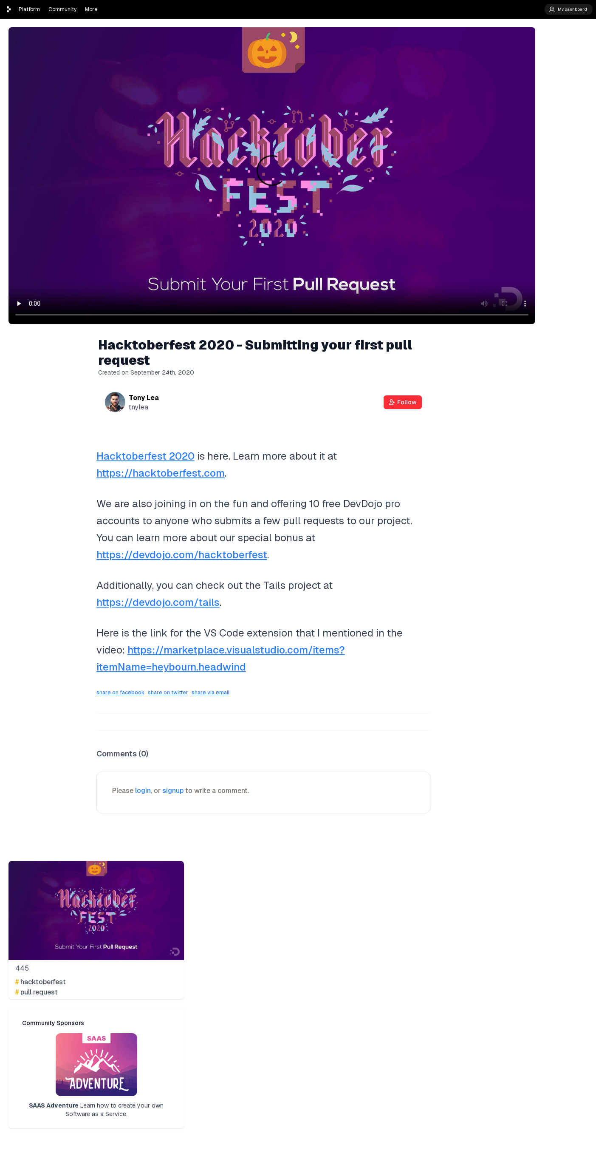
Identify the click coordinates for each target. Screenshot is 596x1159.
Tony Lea (144, 397)
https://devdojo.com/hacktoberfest (181, 554)
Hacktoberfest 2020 (145, 456)
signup (173, 790)
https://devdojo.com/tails (158, 602)
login (143, 790)
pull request (36, 992)
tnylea (138, 407)
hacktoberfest (40, 981)
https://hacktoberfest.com (160, 473)
